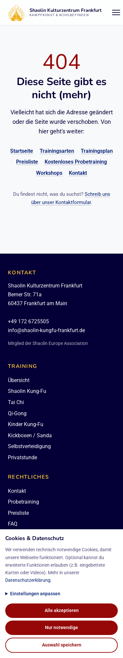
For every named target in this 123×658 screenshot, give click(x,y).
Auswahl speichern (61, 645)
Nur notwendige (61, 627)
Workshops (49, 173)
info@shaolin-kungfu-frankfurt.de (46, 330)
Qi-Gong (17, 413)
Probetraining (23, 502)
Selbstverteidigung (29, 446)
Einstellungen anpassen (35, 594)
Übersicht (19, 380)
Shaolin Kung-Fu (27, 391)
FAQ (12, 524)
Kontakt (78, 173)
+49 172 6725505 (28, 321)
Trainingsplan (97, 151)
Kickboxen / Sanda (30, 435)
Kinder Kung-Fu (25, 424)
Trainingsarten (57, 151)
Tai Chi (16, 402)
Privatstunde (22, 457)
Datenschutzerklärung (28, 580)
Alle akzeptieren (62, 610)
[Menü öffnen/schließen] (116, 12)
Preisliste (27, 162)
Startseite (21, 151)
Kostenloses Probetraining (76, 162)
